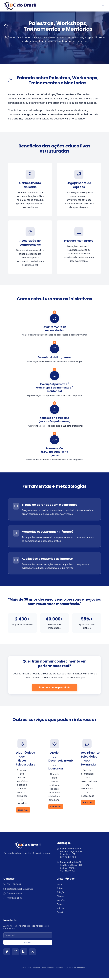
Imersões (61, 900)
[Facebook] (6, 951)
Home (59, 884)
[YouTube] (32, 951)
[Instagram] (15, 951)
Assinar (27, 942)
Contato (60, 912)
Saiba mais (23, 810)
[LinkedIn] (23, 951)
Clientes (60, 896)
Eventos (60, 904)
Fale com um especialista (55, 687)
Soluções (61, 892)
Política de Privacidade (77, 968)
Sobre (60, 888)
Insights (60, 908)
